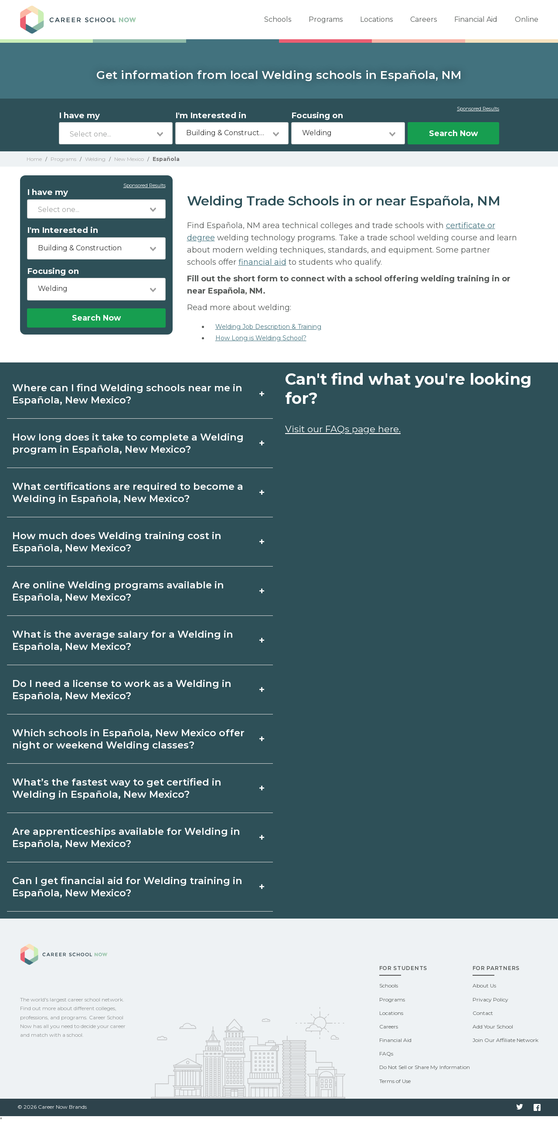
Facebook (537, 1107)
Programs (326, 19)
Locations (376, 19)
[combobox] (115, 133)
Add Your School (493, 1026)
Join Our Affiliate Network (505, 1040)
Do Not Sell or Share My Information (424, 1067)
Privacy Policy (490, 999)
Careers (423, 19)
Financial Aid (475, 19)
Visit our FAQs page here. (343, 429)
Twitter (519, 1107)
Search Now (453, 133)
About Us (484, 985)
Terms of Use (395, 1081)
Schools (277, 19)
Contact (483, 1013)
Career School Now (81, 20)
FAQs (386, 1053)
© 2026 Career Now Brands (52, 1107)
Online (526, 19)
